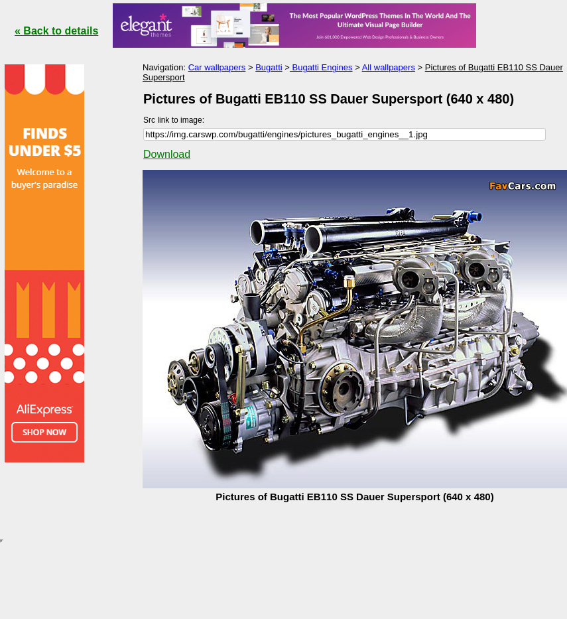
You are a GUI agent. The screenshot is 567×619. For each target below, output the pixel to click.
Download (166, 154)
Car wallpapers (217, 67)
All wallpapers (388, 67)
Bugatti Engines (321, 67)
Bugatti (268, 67)
